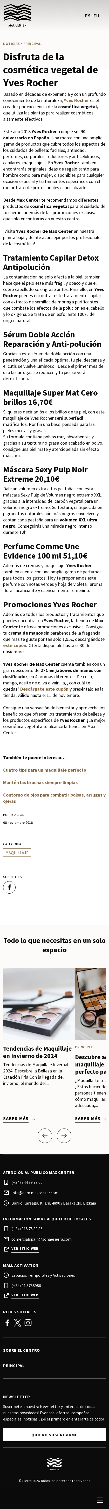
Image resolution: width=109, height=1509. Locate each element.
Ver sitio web (25, 1248)
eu (96, 16)
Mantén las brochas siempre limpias (40, 782)
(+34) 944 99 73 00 (27, 1182)
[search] (9, 1500)
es (88, 16)
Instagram (28, 1322)
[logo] (29, 15)
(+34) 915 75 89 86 (27, 1228)
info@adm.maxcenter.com (34, 1192)
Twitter (17, 1322)
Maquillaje (17, 852)
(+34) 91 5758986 (26, 1285)
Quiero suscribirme (54, 1434)
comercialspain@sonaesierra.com (41, 1239)
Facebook (7, 1322)
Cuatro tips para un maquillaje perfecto (44, 770)
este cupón (14, 645)
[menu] (100, 1500)
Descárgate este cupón (44, 689)
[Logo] (54, 1464)
